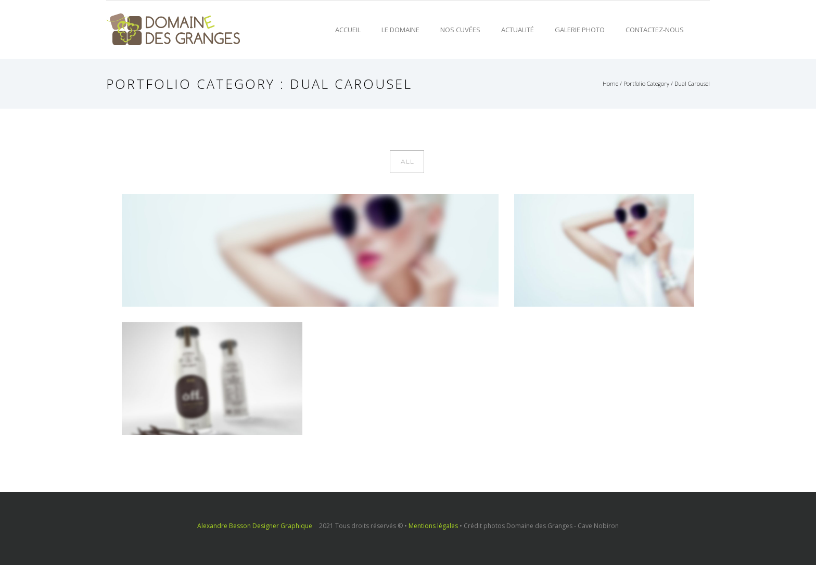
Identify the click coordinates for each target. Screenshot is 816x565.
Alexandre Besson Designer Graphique (254, 525)
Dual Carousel (692, 83)
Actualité (517, 29)
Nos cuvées (460, 29)
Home (610, 83)
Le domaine (400, 29)
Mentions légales (433, 525)
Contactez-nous (655, 29)
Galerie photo (580, 29)
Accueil (348, 29)
